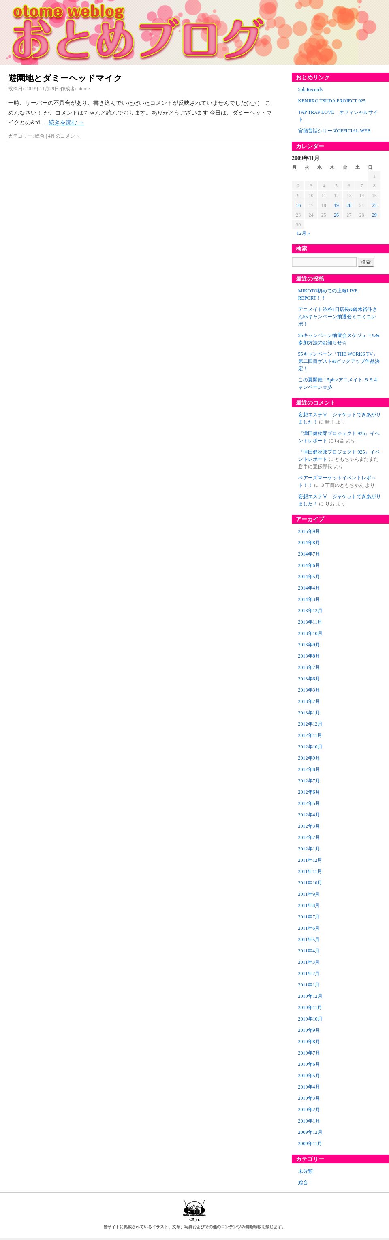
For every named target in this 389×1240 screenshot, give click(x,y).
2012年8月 (309, 769)
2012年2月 (309, 837)
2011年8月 (309, 905)
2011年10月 (310, 883)
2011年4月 (309, 951)
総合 (40, 136)
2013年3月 (309, 690)
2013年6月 (309, 679)
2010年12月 (310, 996)
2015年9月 (309, 531)
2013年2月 (309, 701)
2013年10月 (310, 633)
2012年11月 (310, 735)
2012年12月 (310, 724)
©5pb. (194, 1217)
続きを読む (66, 122)
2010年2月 (309, 1109)
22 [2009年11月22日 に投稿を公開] (374, 205)
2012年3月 (309, 826)
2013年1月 (309, 713)
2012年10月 (310, 747)
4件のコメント (64, 136)
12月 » (303, 233)
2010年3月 (309, 1098)
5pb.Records (310, 89)
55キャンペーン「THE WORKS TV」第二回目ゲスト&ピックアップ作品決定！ (339, 361)
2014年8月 (309, 542)
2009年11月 (310, 1143)
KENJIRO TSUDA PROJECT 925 (332, 101)
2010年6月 (309, 1064)
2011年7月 (309, 917)
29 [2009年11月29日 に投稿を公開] (374, 215)
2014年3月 (309, 599)
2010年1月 (309, 1121)
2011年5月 (309, 939)
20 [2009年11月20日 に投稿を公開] (348, 205)
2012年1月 (309, 849)
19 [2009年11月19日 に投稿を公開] (336, 205)
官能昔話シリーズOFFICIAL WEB (334, 131)
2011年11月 (310, 871)
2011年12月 (310, 860)
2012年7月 (309, 781)
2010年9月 (309, 1030)
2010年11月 (310, 1007)
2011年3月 (309, 962)
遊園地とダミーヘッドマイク (65, 78)
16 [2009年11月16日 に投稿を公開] (298, 205)
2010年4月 (309, 1087)
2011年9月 (309, 894)
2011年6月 (309, 928)
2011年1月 (309, 985)
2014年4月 (309, 588)
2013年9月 (309, 645)
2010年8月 (309, 1041)
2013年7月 (309, 667)
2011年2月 (309, 973)
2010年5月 (309, 1075)
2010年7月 (309, 1053)
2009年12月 (310, 1132)
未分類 (305, 1171)
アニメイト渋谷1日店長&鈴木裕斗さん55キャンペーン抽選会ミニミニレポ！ (337, 317)
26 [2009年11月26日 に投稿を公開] (336, 215)
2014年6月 (309, 565)
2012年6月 (309, 792)
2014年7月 (309, 554)
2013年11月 (310, 622)
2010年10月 (310, 1019)
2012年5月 (309, 803)
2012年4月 (309, 815)
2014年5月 (309, 577)
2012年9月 (309, 758)
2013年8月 (309, 656)
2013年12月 (310, 611)
